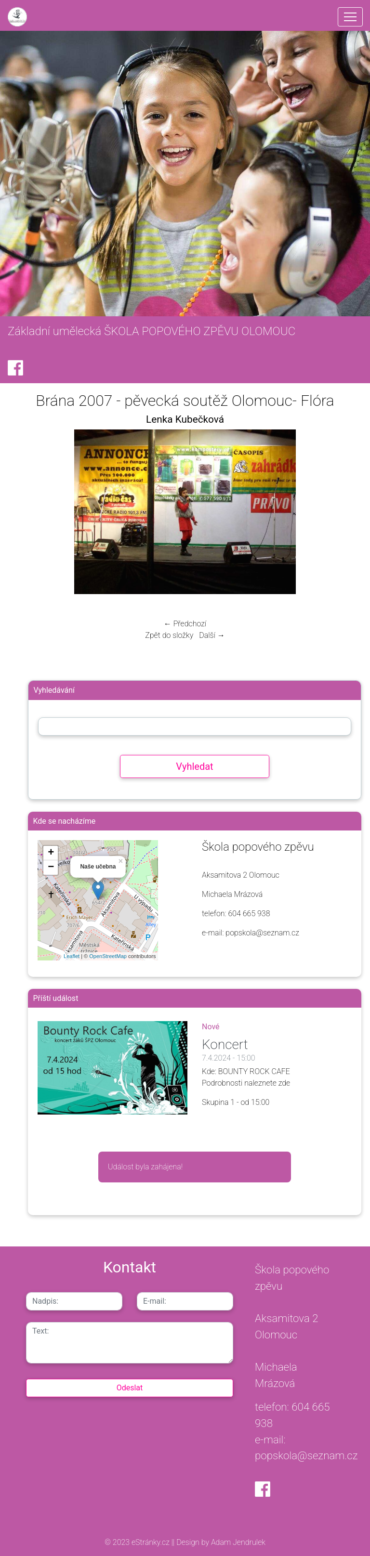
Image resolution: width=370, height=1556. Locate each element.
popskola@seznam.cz (306, 1455)
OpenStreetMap (108, 956)
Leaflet (71, 956)
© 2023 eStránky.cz (138, 1542)
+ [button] (51, 853)
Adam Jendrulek (237, 1542)
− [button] (51, 867)
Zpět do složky (169, 635)
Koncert (225, 1044)
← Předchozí (185, 623)
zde (284, 1083)
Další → (212, 635)
